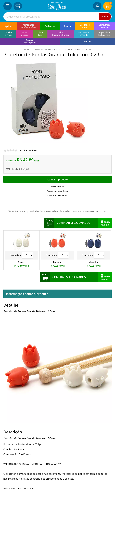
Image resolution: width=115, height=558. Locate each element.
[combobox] (57, 16)
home (27, 49)
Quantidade (21, 255)
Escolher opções (57, 179)
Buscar (105, 16)
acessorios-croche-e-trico (77, 49)
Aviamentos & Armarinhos (47, 49)
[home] (56, 9)
